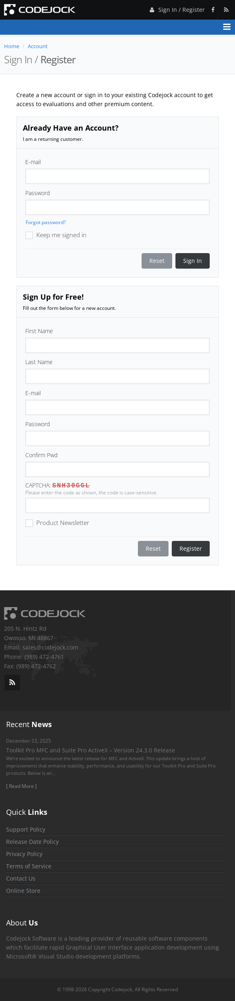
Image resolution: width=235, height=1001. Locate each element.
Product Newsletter (57, 522)
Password (37, 193)
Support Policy (25, 829)
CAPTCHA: (38, 485)
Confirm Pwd (41, 455)
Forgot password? (46, 222)
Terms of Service (28, 866)
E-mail (33, 162)
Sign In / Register (176, 8)
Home (11, 46)
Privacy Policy (24, 853)
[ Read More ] (21, 786)
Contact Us (20, 878)
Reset (156, 261)
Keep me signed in (55, 234)
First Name (39, 331)
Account (38, 46)
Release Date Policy (32, 841)
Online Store (23, 890)
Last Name (39, 362)
